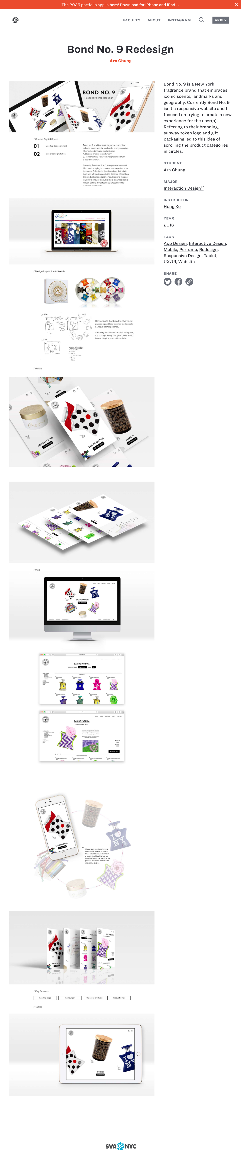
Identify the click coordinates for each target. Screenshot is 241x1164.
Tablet (210, 255)
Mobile (170, 249)
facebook (178, 282)
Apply (221, 20)
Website (186, 261)
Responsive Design (183, 255)
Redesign (208, 249)
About (154, 20)
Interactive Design (207, 243)
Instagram (179, 20)
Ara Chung (120, 60)
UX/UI (170, 261)
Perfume (188, 249)
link (189, 282)
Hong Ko (172, 206)
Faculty (131, 20)
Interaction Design (182, 188)
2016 (169, 225)
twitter (167, 282)
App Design (175, 243)
